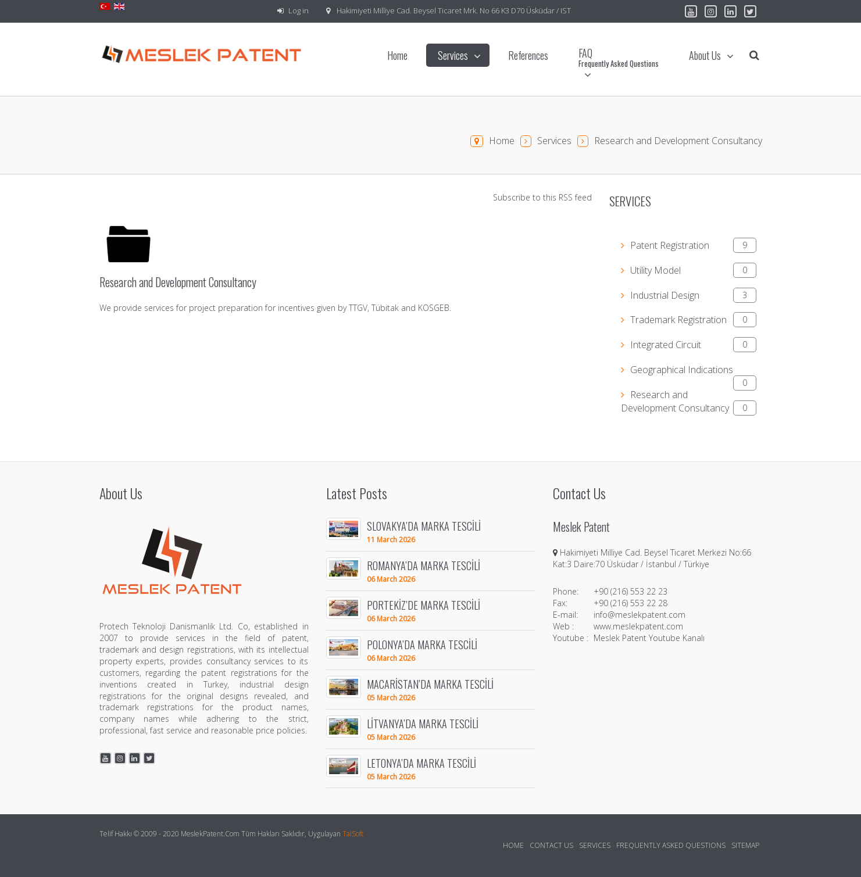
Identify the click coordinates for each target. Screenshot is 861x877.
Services (554, 140)
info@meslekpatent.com (639, 614)
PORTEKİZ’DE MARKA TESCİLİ (423, 605)
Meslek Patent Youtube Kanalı (649, 637)
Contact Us (551, 845)
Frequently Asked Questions (671, 845)
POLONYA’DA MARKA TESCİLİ (422, 644)
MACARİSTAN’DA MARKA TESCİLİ (430, 684)
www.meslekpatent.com (638, 626)
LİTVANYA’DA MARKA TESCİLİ (422, 723)
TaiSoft (352, 834)
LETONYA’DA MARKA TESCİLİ (421, 763)
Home (502, 140)
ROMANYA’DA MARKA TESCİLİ (423, 565)
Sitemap (745, 845)
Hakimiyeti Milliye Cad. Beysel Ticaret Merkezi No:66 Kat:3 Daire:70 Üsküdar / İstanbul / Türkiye (652, 558)
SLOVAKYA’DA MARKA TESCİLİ (424, 526)
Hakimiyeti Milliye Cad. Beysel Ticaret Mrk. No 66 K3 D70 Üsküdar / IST (454, 10)
